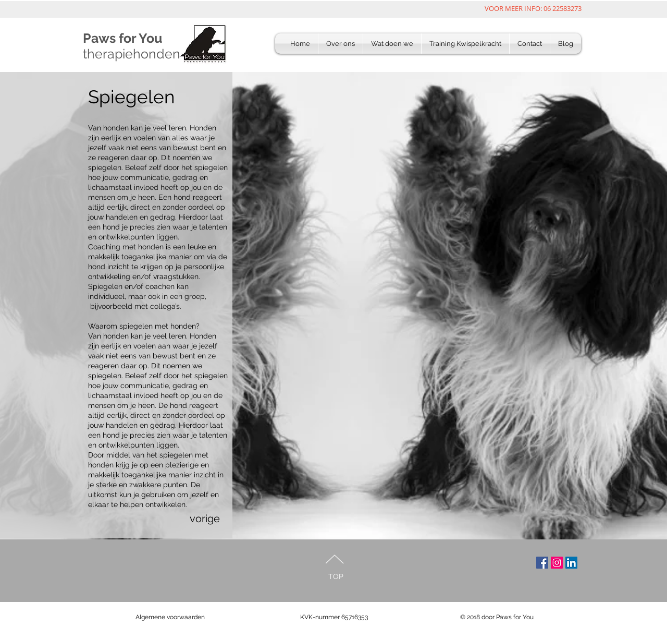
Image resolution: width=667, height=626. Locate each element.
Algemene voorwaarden (170, 617)
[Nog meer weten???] (571, 563)
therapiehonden (131, 54)
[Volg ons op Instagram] (557, 563)
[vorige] (217, 518)
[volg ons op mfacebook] (542, 563)
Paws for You (122, 38)
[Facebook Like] (148, 579)
